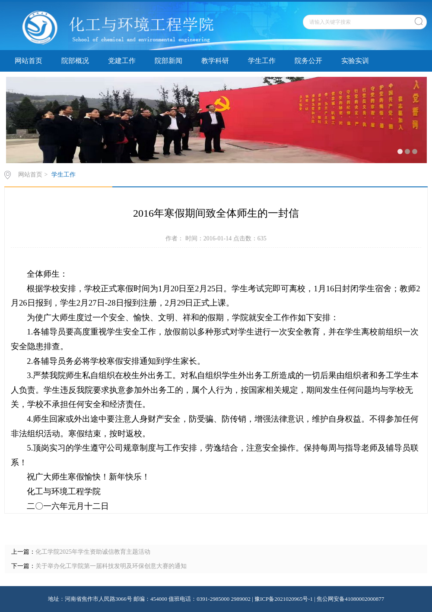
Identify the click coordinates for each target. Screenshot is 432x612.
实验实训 (355, 60)
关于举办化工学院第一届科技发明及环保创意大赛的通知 (111, 566)
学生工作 (262, 60)
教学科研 (215, 60)
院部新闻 (168, 60)
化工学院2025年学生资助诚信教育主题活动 (92, 552)
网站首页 (28, 60)
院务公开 (308, 60)
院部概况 (75, 60)
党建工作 (122, 60)
